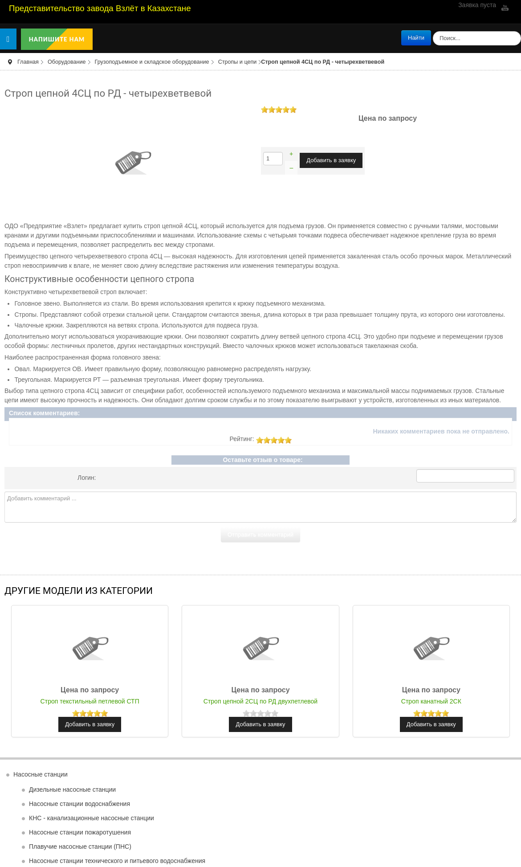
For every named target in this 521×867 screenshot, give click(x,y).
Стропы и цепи (237, 62)
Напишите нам (57, 39)
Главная (28, 62)
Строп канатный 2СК (431, 701)
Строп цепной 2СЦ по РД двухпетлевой (260, 701)
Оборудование (67, 62)
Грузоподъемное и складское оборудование (152, 62)
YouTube (504, 7)
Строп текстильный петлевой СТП (90, 701)
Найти (416, 37)
